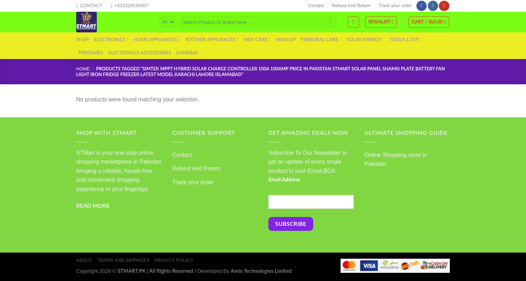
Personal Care (321, 39)
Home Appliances (156, 39)
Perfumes (91, 52)
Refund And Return (351, 5)
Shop (82, 39)
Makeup (286, 39)
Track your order (395, 5)
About (84, 260)
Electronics (111, 39)
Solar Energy (366, 39)
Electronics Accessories (139, 52)
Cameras (187, 52)
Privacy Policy (173, 260)
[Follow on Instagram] (433, 6)
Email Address (284, 179)
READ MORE (93, 205)
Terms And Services (123, 260)
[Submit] (330, 22)
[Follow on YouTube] (444, 6)
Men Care (257, 39)
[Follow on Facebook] (421, 6)
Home (83, 68)
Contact (316, 5)
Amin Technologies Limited (261, 271)
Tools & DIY (405, 39)
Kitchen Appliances (211, 39)
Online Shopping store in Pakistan (395, 159)
